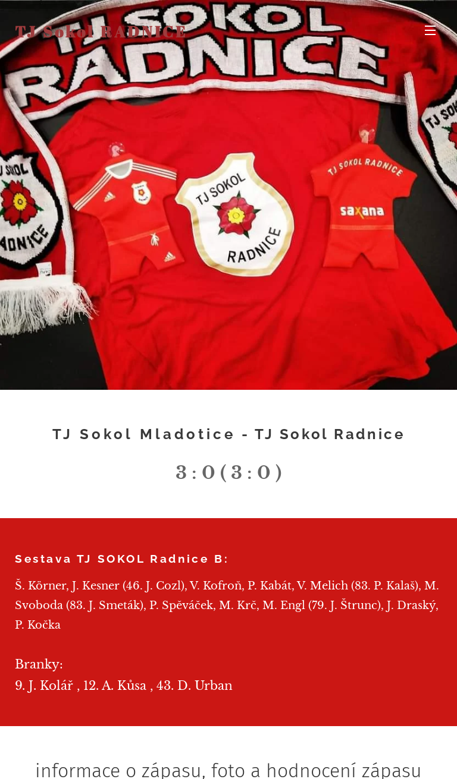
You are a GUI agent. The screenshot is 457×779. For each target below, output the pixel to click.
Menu (430, 30)
